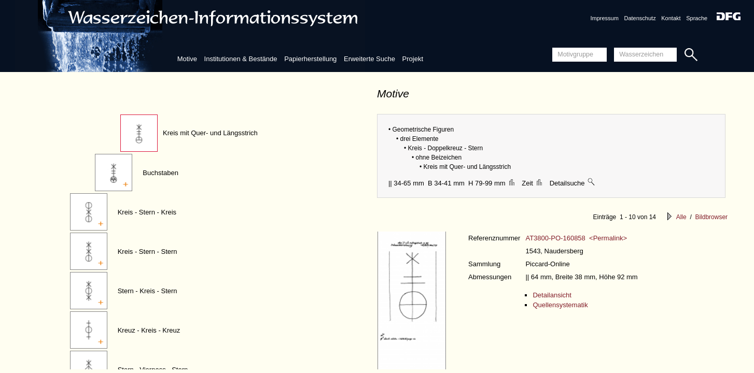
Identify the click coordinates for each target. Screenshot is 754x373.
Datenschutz (640, 18)
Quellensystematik (560, 305)
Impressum (604, 18)
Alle (681, 217)
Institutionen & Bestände (240, 59)
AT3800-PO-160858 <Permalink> (576, 238)
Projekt (412, 59)
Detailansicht (552, 295)
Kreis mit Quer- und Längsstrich (210, 133)
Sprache (696, 18)
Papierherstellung (310, 59)
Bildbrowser (711, 217)
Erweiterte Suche (369, 59)
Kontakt (670, 18)
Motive (187, 59)
